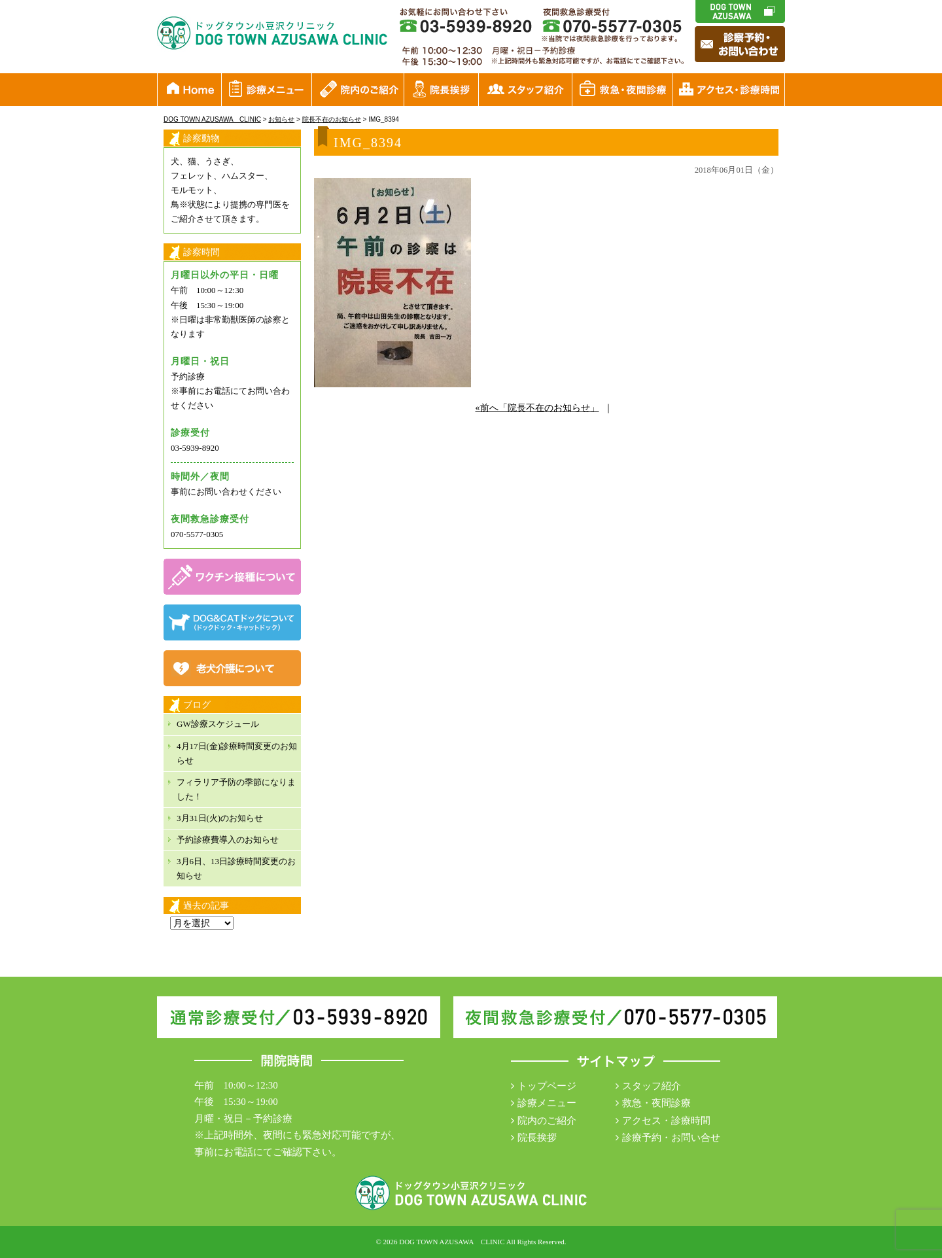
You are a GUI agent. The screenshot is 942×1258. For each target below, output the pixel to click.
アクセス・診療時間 (666, 1120)
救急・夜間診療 (656, 1103)
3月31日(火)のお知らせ (220, 818)
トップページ (546, 1086)
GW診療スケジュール (218, 724)
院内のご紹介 (546, 1120)
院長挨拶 (537, 1137)
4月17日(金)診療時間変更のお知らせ (237, 753)
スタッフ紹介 (651, 1086)
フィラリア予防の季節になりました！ (236, 789)
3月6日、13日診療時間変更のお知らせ (236, 868)
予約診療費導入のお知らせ (228, 840)
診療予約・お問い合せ (671, 1137)
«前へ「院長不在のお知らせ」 (537, 408)
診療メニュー (546, 1103)
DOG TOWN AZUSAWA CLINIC (451, 1242)
